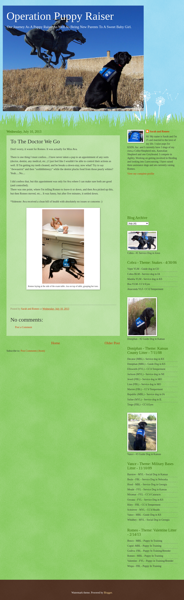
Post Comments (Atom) (33, 350)
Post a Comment (23, 327)
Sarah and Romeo (159, 131)
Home (55, 343)
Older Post (112, 343)
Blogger (108, 592)
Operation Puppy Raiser (60, 16)
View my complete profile (140, 173)
